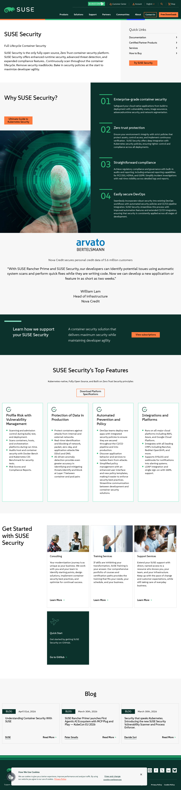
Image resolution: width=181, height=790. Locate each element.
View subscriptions (146, 334)
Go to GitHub (57, 657)
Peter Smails (71, 737)
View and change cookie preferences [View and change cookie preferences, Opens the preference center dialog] (112, 778)
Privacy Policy (156, 785)
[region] (79, 776)
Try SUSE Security (143, 62)
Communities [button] (122, 14)
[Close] (141, 774)
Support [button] (93, 14)
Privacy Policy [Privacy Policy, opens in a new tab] (60, 779)
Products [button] (64, 14)
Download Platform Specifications (90, 393)
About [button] (138, 14)
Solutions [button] (78, 14)
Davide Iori (130, 737)
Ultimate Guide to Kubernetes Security (18, 120)
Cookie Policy (169, 785)
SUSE (8, 737)
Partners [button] (106, 14)
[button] (97, 3)
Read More (48, 737)
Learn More (56, 600)
